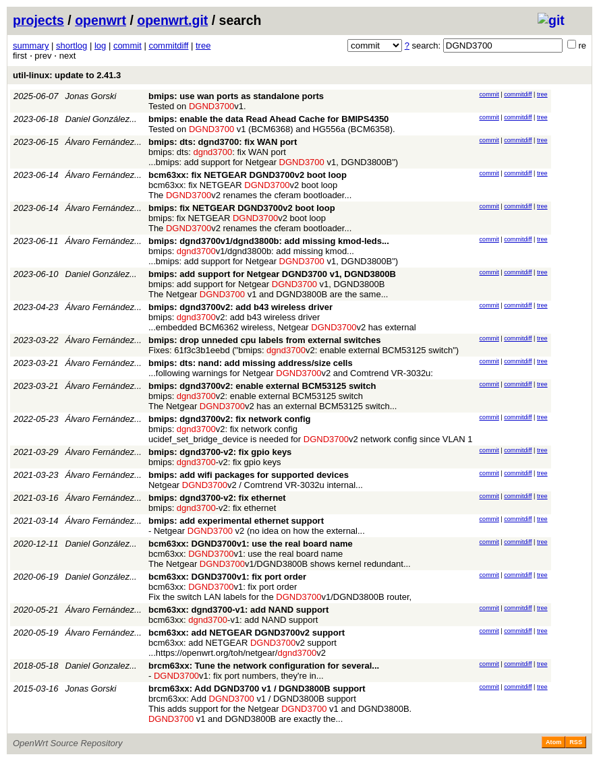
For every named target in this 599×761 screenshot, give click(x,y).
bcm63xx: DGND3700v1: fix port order (227, 577)
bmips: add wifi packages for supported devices (248, 475)
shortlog (71, 45)
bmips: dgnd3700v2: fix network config (229, 419)
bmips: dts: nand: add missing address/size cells (250, 363)
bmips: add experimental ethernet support (236, 521)
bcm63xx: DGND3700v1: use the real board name (250, 544)
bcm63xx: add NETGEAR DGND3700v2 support (246, 633)
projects (38, 20)
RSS (575, 742)
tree (203, 45)
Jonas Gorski (91, 96)
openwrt (100, 20)
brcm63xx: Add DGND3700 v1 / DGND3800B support (257, 688)
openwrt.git (172, 20)
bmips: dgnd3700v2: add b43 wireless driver (240, 307)
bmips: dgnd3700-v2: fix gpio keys (219, 452)
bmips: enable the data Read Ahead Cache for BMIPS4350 (268, 119)
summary (31, 45)
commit (127, 45)
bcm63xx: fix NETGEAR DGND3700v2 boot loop (247, 175)
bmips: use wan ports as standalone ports (236, 96)
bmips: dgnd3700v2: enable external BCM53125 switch (262, 386)
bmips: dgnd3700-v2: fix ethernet (217, 498)
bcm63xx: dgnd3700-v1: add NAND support (238, 610)
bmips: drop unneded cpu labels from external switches (264, 340)
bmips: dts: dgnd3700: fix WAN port (222, 142)
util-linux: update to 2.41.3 (67, 75)
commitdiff (168, 45)
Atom (553, 742)
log (100, 45)
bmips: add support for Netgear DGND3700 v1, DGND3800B (272, 274)
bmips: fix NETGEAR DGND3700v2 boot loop (241, 208)
